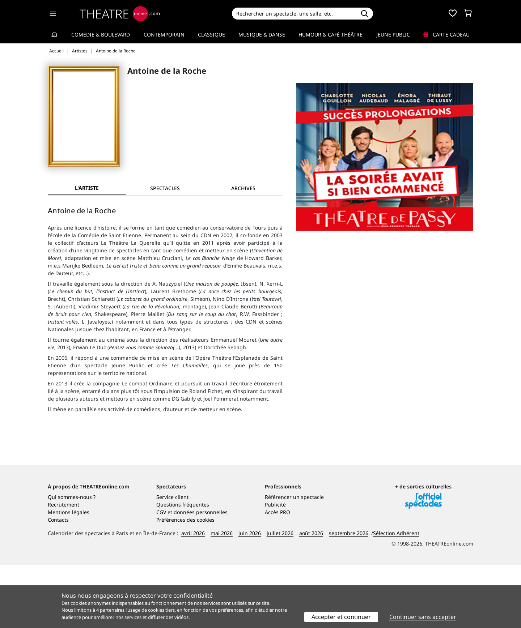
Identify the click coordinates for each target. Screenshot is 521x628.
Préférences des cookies (185, 583)
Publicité (275, 567)
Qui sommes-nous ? (72, 560)
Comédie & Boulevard (100, 34)
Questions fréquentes (182, 567)
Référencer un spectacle (294, 560)
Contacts (58, 583)
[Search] (294, 14)
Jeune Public (393, 34)
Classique (211, 34)
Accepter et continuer (341, 617)
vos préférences (226, 610)
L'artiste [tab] (87, 187)
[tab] (165, 188)
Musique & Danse (261, 34)
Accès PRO (277, 575)
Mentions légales (68, 575)
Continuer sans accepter (422, 617)
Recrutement (63, 567)
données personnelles (201, 575)
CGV (161, 575)
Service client (172, 560)
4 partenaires (110, 610)
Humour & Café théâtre (330, 34)
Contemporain (164, 34)
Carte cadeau (446, 34)
